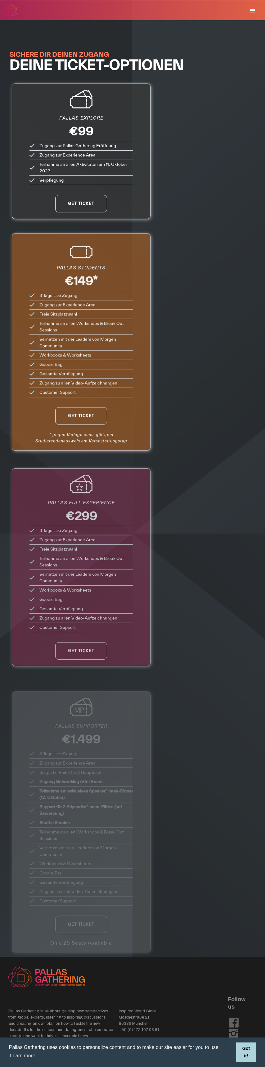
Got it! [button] (246, 1052)
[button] (252, 11)
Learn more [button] (22, 1055)
